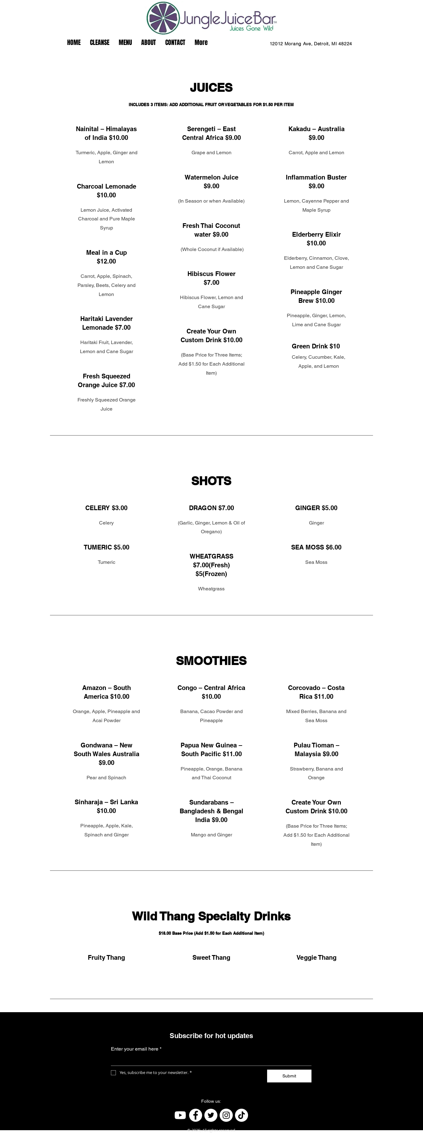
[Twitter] (210, 1115)
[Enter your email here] (209, 1060)
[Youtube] (180, 1115)
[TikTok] (241, 1115)
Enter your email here (136, 1049)
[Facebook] (195, 1115)
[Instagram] (226, 1115)
